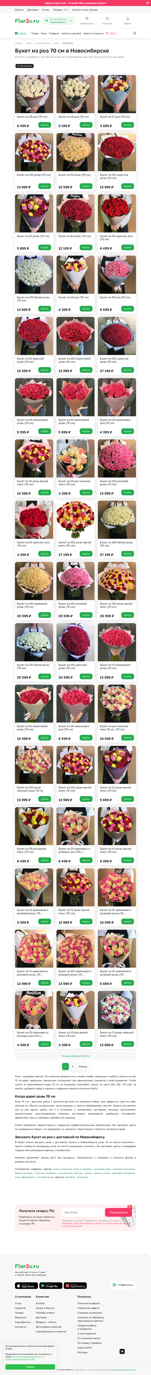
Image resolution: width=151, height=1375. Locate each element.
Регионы (82, 1352)
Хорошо (30, 1367)
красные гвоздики (45, 1173)
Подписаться (118, 1212)
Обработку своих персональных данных (82, 1223)
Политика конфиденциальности (121, 1370)
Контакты (20, 1326)
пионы (88, 1173)
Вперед (83, 1066)
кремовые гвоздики (123, 1173)
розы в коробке (82, 1169)
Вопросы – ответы (46, 1322)
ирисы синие (102, 1173)
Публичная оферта (88, 1308)
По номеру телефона (89, 1342)
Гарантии (20, 1308)
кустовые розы (102, 1169)
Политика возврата (89, 1303)
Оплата (19, 9)
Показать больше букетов (75, 1056)
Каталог (40, 1303)
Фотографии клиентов (48, 1326)
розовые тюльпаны (124, 1169)
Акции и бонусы (45, 1308)
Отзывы (60, 9)
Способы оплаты (45, 1312)
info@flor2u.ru (122, 1285)
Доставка (33, 9)
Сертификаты (23, 1322)
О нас (46, 9)
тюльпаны (82, 1177)
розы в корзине (62, 1169)
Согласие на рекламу (90, 1312)
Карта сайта (85, 1347)
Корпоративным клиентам (51, 1331)
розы (18, 1177)
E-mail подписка (87, 1333)
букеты (31, 1177)
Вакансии (20, 1317)
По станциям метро (89, 1338)
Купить (44, 125)
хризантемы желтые (70, 1173)
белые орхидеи (24, 1173)
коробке (69, 1177)
